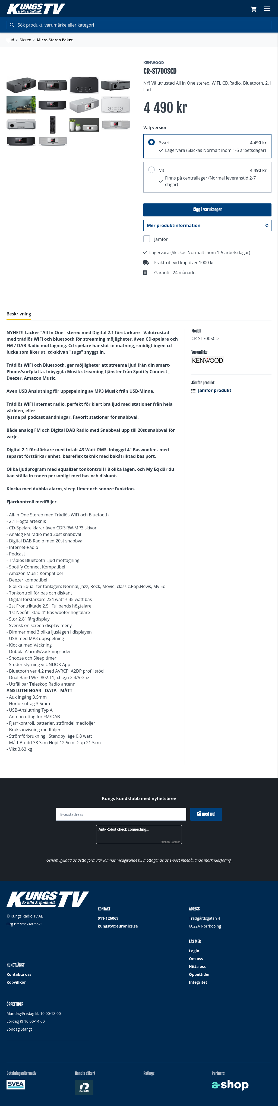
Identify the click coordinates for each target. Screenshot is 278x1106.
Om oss (196, 958)
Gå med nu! (206, 814)
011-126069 (108, 918)
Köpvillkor (16, 982)
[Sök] (139, 25)
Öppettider (199, 974)
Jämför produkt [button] (211, 390)
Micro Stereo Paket (55, 39)
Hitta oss (197, 966)
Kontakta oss (19, 974)
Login (194, 950)
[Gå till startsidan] (36, 9)
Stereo (25, 39)
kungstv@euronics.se (118, 926)
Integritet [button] (198, 982)
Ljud (10, 39)
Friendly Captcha (170, 841)
